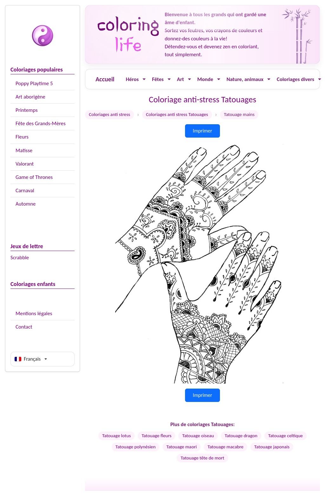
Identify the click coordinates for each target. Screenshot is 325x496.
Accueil (105, 79)
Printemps (27, 110)
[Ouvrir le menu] (144, 79)
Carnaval (25, 190)
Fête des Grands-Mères (41, 123)
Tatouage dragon (241, 435)
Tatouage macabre (225, 447)
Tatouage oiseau (198, 435)
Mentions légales (34, 313)
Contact (24, 326)
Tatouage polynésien (136, 447)
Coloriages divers (295, 79)
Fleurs (22, 136)
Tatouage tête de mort (202, 458)
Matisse (24, 150)
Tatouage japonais (271, 447)
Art (180, 79)
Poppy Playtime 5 (34, 83)
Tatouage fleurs (156, 435)
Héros (132, 79)
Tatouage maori (181, 447)
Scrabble (19, 257)
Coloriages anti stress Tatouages (177, 114)
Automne (26, 203)
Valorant (25, 163)
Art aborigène (30, 96)
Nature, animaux (245, 79)
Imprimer (202, 131)
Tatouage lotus (116, 435)
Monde (205, 79)
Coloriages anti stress (109, 114)
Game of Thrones (34, 177)
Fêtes (158, 79)
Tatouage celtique (285, 435)
